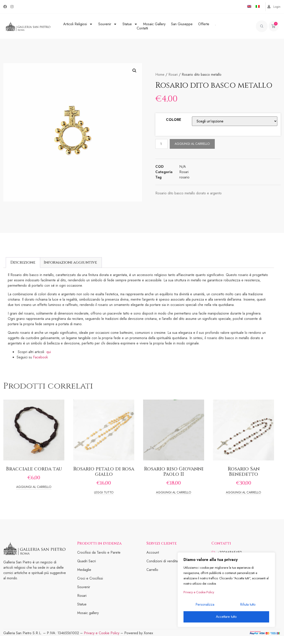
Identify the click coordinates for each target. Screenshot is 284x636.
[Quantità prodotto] (161, 144)
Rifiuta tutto (247, 605)
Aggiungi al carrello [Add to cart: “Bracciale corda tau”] (33, 487)
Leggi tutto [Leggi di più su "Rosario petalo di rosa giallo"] (104, 493)
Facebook (40, 357)
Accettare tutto (226, 616)
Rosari (173, 74)
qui (49, 351)
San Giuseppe (182, 24)
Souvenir (107, 24)
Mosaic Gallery (154, 24)
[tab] (23, 262)
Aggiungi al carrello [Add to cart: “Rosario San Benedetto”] (243, 493)
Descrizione (22, 262)
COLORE (173, 119)
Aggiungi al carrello (193, 143)
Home (159, 74)
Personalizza (204, 605)
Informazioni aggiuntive (70, 262)
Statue (130, 24)
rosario (184, 177)
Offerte (203, 24)
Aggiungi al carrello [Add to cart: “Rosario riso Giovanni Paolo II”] (173, 493)
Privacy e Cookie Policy (198, 594)
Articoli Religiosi (78, 24)
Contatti (142, 28)
